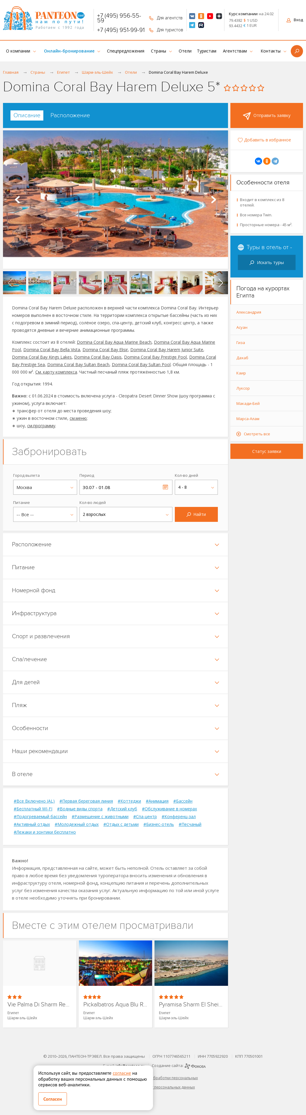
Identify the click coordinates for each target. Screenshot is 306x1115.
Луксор (243, 388)
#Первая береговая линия (86, 801)
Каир (241, 373)
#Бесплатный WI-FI (33, 809)
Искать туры (267, 262)
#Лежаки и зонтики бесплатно (45, 832)
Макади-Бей (248, 403)
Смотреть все (257, 434)
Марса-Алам (247, 418)
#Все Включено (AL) (34, 801)
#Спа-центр (145, 817)
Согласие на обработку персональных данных (153, 1087)
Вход (295, 19)
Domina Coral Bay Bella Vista (51, 349)
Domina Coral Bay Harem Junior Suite (166, 349)
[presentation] (10, 282)
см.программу (41, 425)
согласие (122, 1073)
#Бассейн (182, 801)
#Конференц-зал (179, 817)
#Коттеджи (129, 801)
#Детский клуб (122, 809)
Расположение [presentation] (70, 115)
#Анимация (157, 801)
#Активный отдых (32, 824)
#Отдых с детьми (121, 824)
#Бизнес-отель (158, 824)
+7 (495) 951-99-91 (121, 30)
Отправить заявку (266, 116)
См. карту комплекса (56, 372)
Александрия (248, 312)
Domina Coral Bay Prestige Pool (155, 357)
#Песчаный (190, 824)
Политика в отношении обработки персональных (153, 1077)
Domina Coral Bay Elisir (105, 349)
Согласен (52, 1099)
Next (213, 199)
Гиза (240, 342)
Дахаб (242, 357)
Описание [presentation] (26, 115)
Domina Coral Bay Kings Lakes (42, 357)
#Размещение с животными (100, 817)
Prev (17, 199)
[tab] (26, 115)
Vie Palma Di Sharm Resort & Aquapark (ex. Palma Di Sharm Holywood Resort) (39, 1005)
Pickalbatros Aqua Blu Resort (115, 1005)
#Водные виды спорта (79, 809)
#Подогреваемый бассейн (40, 817)
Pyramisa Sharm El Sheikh (191, 1005)
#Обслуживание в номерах (169, 809)
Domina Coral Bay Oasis (98, 357)
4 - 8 (182, 487)
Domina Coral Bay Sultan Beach (78, 364)
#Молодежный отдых (77, 824)
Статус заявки (266, 451)
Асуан (241, 327)
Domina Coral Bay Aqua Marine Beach (114, 342)
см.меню (78, 418)
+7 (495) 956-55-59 (119, 18)
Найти (196, 514)
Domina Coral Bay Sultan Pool (141, 364)
